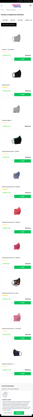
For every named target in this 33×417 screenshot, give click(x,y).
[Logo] (16, 5)
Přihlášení (21, 1)
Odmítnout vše (8, 413)
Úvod (2, 10)
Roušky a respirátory (11, 10)
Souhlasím (19, 413)
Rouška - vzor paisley (8, 49)
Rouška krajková (6, 120)
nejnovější (20, 20)
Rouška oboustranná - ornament (11, 328)
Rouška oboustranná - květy (10, 293)
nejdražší (12, 20)
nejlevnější (5, 20)
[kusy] (7, 59)
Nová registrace (28, 1)
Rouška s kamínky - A (8, 364)
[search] (30, 5)
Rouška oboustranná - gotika (10, 151)
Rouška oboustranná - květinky (11, 187)
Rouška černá (6, 85)
